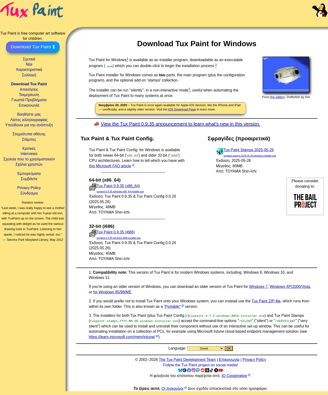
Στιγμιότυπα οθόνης (29, 134)
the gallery (277, 97)
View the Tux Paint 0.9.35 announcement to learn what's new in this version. (180, 124)
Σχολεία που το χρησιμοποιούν (29, 159)
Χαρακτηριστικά (29, 70)
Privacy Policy (29, 188)
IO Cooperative (234, 376)
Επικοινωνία (29, 105)
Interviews (29, 154)
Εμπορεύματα (28, 174)
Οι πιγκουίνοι (172, 388)
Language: (177, 348)
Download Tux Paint (29, 84)
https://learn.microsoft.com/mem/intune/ (122, 337)
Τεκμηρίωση (29, 95)
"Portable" (172, 306)
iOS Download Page (182, 109)
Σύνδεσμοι (29, 193)
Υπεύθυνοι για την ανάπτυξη (29, 125)
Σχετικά (29, 59)
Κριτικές (29, 148)
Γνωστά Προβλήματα (28, 100)
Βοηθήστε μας (29, 114)
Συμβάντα (29, 179)
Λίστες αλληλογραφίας (29, 120)
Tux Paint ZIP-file (266, 301)
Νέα (29, 64)
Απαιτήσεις (29, 89)
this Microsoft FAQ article (110, 166)
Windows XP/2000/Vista (290, 287)
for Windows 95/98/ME (112, 292)
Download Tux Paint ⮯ (33, 46)
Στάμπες (29, 139)
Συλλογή (29, 75)
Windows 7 (258, 287)
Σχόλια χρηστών (29, 164)
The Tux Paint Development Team (187, 360)
